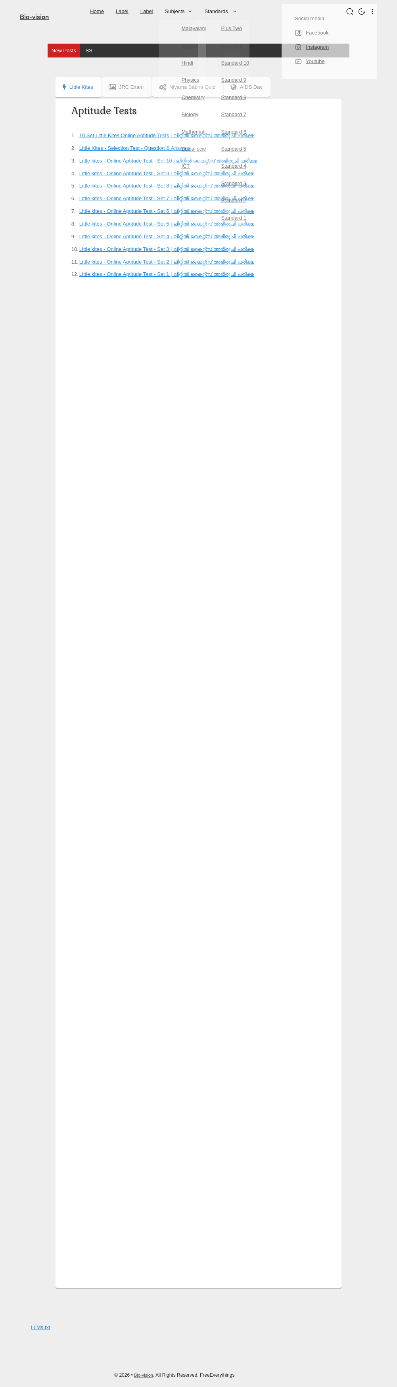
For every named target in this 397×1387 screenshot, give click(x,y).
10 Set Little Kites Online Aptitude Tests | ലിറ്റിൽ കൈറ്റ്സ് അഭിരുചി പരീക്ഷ (166, 135)
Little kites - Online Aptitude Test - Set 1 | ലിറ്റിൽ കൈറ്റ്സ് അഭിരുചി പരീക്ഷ (166, 274)
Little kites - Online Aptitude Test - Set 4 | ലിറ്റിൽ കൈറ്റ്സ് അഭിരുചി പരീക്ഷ (166, 236)
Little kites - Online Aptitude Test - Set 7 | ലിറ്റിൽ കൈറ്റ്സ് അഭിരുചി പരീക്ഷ (166, 198)
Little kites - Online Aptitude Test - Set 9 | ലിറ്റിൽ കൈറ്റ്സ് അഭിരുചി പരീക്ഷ (166, 173)
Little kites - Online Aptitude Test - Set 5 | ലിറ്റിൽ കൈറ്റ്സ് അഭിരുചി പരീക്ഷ (166, 224)
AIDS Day (251, 87)
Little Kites (78, 87)
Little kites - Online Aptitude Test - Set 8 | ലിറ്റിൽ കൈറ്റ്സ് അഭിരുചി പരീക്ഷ (166, 186)
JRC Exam (127, 87)
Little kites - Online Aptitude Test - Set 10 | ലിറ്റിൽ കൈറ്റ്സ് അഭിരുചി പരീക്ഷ (168, 161)
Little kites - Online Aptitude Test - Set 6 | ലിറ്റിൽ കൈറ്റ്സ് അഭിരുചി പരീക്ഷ (166, 211)
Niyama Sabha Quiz (190, 87)
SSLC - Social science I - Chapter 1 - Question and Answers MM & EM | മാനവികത (181, 51)
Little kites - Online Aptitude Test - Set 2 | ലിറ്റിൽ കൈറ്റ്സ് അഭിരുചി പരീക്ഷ (166, 262)
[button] (362, 11)
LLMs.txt (40, 1327)
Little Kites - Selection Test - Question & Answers (135, 148)
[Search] (350, 11)
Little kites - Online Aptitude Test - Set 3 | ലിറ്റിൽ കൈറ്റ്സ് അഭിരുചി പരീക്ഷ (166, 249)
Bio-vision (34, 17)
